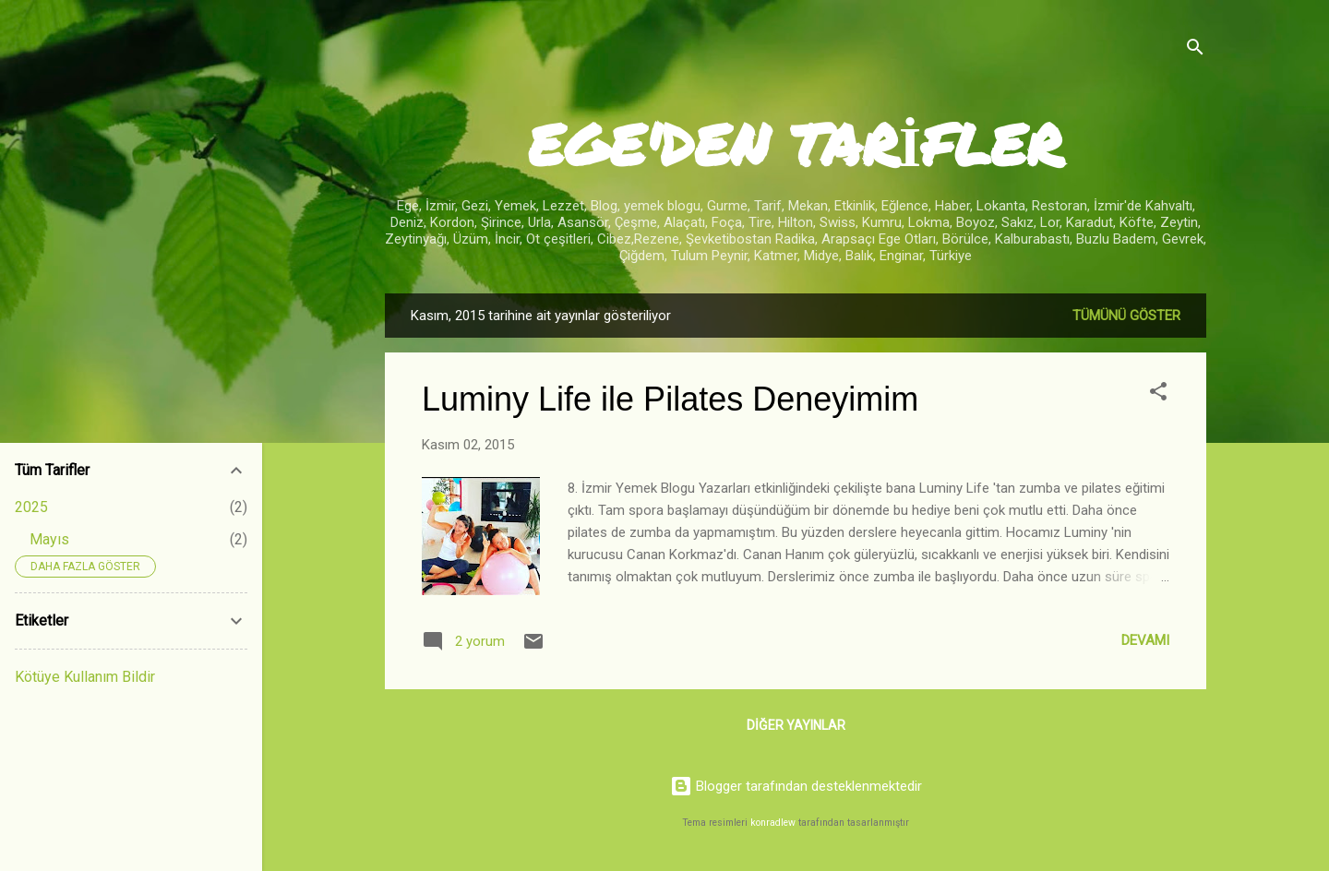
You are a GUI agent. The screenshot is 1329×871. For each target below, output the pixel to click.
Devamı (1145, 640)
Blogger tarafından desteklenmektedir (796, 786)
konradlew (773, 823)
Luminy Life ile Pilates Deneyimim (670, 399)
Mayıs (49, 539)
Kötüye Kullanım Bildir (85, 677)
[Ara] (1195, 50)
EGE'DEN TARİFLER (795, 143)
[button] (1158, 394)
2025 (31, 507)
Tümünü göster (1126, 315)
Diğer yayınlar (796, 725)
